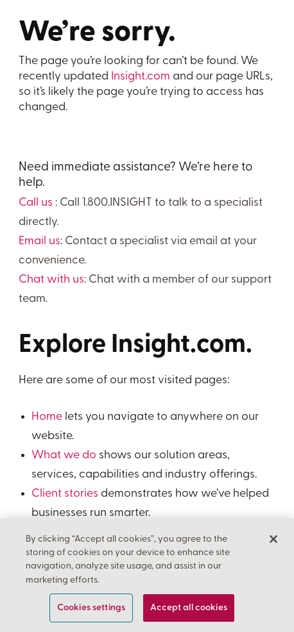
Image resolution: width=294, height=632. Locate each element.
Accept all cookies (188, 608)
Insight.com (140, 77)
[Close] (273, 539)
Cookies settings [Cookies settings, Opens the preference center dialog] (91, 608)
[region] (147, 575)
